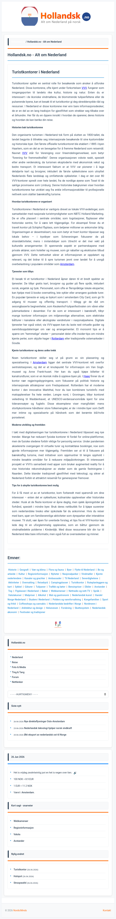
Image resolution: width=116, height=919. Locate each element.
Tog (10, 591)
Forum (15, 677)
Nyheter (55, 574)
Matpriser (30, 595)
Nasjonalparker (70, 574)
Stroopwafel (20, 882)
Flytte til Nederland (84, 569)
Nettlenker (17, 682)
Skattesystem (82, 608)
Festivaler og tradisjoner (32, 612)
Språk (96, 591)
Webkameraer (58, 591)
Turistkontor (77, 582)
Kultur (21, 574)
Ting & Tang (18, 672)
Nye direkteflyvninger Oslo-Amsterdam (44, 721)
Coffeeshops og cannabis (32, 603)
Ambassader (55, 578)
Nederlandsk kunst (82, 595)
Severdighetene (90, 578)
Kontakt (107, 910)
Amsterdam (67, 264)
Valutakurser (15, 595)
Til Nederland (72, 578)
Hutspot (18, 876)
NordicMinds (20, 910)
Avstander (99, 586)
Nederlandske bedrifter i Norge (65, 603)
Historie (12, 569)
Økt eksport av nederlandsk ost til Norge (45, 734)
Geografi (24, 569)
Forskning (66, 608)
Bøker (45, 591)
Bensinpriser (75, 586)
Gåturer (29, 586)
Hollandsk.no (18, 41)
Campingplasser (59, 582)
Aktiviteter (13, 582)
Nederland (17, 657)
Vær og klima (39, 569)
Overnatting (28, 582)
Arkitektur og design (32, 608)
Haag (87, 376)
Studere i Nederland (39, 599)
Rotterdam (57, 338)
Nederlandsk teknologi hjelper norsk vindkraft (48, 728)
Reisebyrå (42, 582)
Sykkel (18, 586)
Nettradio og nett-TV (79, 591)
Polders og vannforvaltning (67, 599)
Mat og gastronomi (59, 595)
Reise (15, 662)
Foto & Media (19, 667)
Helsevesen (52, 608)
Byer (69, 569)
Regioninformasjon (38, 574)
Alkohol (42, 595)
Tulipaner (41, 586)
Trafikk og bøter (57, 586)
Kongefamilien (91, 599)
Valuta (17, 834)
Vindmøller (87, 574)
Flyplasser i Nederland (27, 591)
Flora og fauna (56, 569)
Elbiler (88, 586)
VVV (84, 88)
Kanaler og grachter (35, 578)
